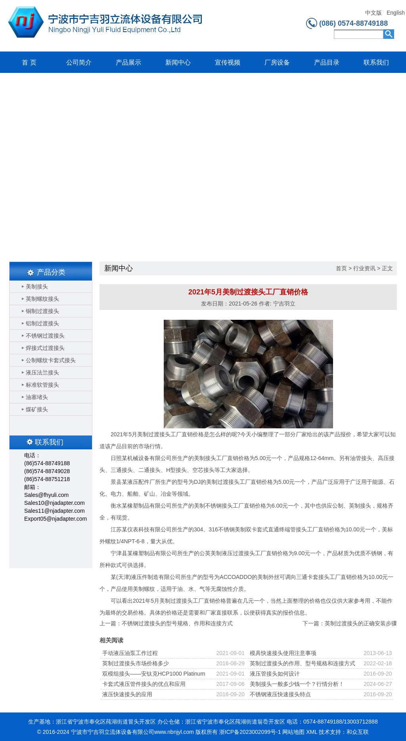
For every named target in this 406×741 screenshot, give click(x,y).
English (395, 13)
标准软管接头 (42, 385)
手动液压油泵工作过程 (130, 653)
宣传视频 (227, 62)
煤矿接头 (37, 409)
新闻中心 (178, 62)
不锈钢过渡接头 (45, 335)
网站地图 (293, 732)
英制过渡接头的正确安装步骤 (361, 623)
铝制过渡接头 (42, 323)
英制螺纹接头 (42, 299)
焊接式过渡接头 (45, 348)
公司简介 (79, 62)
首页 (341, 268)
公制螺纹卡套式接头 (51, 360)
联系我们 (376, 62)
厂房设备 (277, 62)
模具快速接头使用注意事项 (283, 653)
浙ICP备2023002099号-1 (250, 732)
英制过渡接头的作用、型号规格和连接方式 (302, 663)
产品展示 (128, 62)
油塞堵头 (37, 397)
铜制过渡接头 (42, 311)
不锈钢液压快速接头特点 (280, 694)
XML (311, 732)
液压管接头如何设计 (275, 673)
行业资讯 (364, 268)
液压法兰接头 (42, 372)
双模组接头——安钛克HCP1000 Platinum (153, 673)
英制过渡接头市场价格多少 (135, 663)
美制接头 (37, 286)
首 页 (29, 62)
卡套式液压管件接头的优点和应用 (144, 684)
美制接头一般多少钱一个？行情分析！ (297, 684)
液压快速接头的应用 (127, 694)
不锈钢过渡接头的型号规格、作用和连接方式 (177, 623)
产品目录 (326, 62)
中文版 (373, 13)
